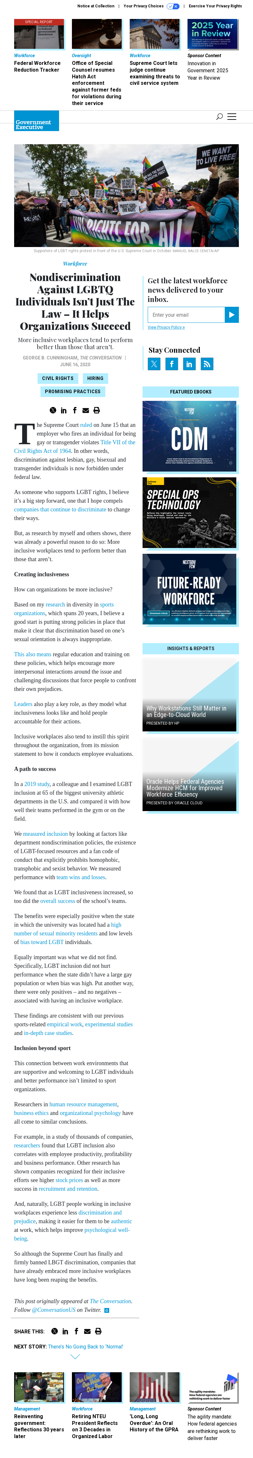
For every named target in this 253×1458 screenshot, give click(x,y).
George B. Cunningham (50, 357)
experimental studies (109, 1024)
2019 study (36, 784)
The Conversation (101, 357)
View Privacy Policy (166, 327)
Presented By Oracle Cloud (174, 803)
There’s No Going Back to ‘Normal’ (85, 1347)
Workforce (75, 263)
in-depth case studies (48, 1033)
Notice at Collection (95, 6)
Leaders (23, 704)
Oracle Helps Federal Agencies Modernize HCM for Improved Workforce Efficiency (185, 788)
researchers (27, 1145)
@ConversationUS (54, 1310)
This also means (32, 654)
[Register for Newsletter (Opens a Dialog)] (232, 315)
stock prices (69, 1180)
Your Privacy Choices (151, 6)
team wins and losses (81, 877)
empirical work (64, 1024)
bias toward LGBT (42, 942)
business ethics (31, 1113)
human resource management (83, 1104)
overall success (57, 901)
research (55, 604)
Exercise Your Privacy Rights (215, 6)
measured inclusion (45, 834)
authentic (121, 1221)
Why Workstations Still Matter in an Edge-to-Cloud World (186, 711)
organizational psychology (90, 1113)
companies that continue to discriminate (60, 509)
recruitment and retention (68, 1189)
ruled (86, 425)
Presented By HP (162, 723)
